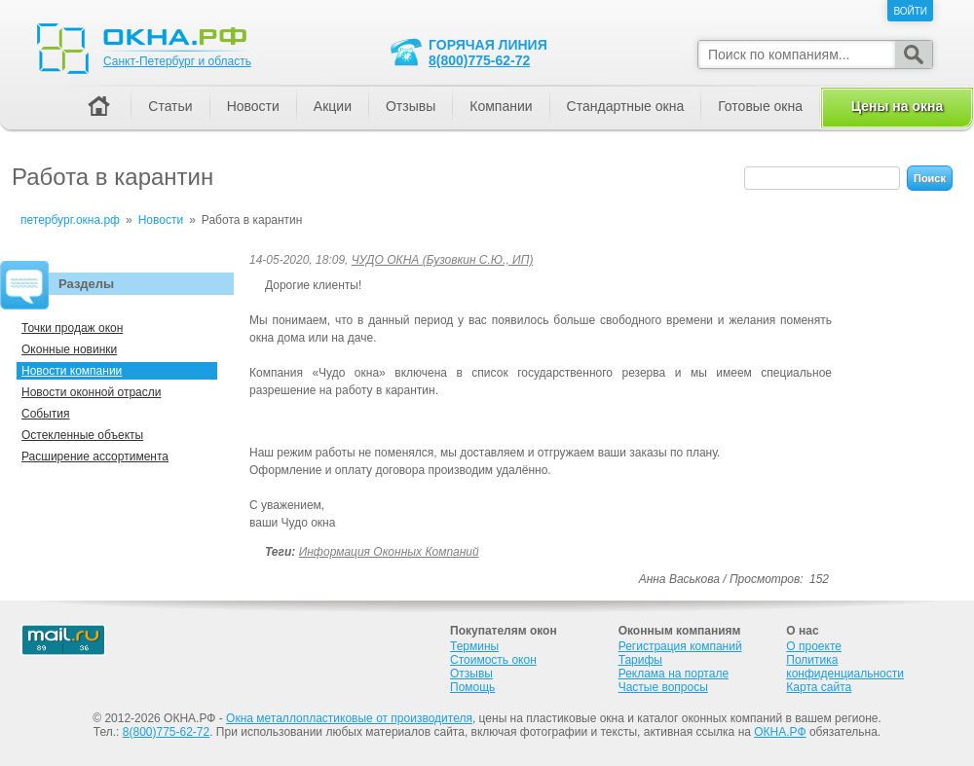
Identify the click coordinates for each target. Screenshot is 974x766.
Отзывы (410, 106)
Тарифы (640, 660)
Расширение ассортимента (95, 456)
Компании (500, 106)
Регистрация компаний (680, 646)
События (45, 413)
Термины (474, 646)
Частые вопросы (663, 687)
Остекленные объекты (82, 435)
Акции (333, 106)
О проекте (814, 646)
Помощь (472, 687)
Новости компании (71, 371)
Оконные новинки (69, 349)
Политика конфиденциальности (845, 666)
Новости (253, 106)
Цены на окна (897, 106)
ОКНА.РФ (779, 732)
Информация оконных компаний (389, 552)
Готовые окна (760, 106)
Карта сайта (818, 687)
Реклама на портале (673, 673)
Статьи (170, 106)
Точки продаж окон (72, 328)
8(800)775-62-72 (479, 60)
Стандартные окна (626, 106)
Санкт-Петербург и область (177, 61)
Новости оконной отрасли (91, 392)
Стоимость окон (493, 660)
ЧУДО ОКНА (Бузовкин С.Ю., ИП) (443, 260)
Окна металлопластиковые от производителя (349, 718)
